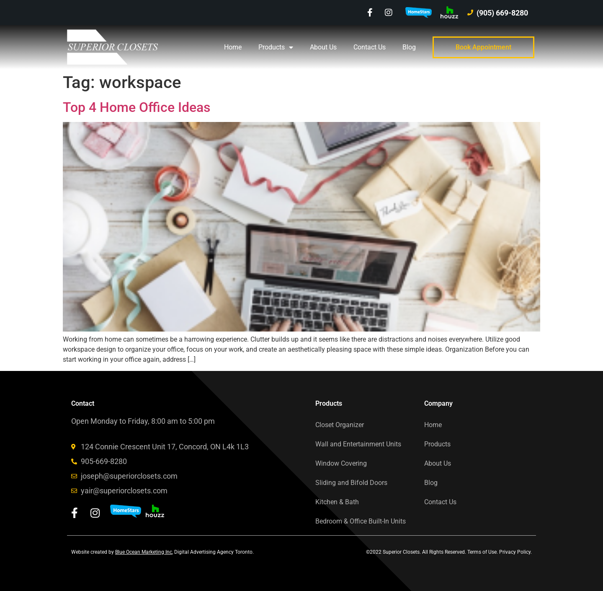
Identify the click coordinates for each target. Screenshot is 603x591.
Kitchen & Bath (337, 502)
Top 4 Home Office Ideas (136, 107)
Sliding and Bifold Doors (351, 483)
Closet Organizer (339, 425)
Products (275, 47)
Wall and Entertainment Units (358, 444)
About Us (323, 47)
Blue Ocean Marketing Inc (143, 552)
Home (233, 47)
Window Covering (341, 463)
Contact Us (369, 47)
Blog (409, 47)
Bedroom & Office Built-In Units (360, 521)
